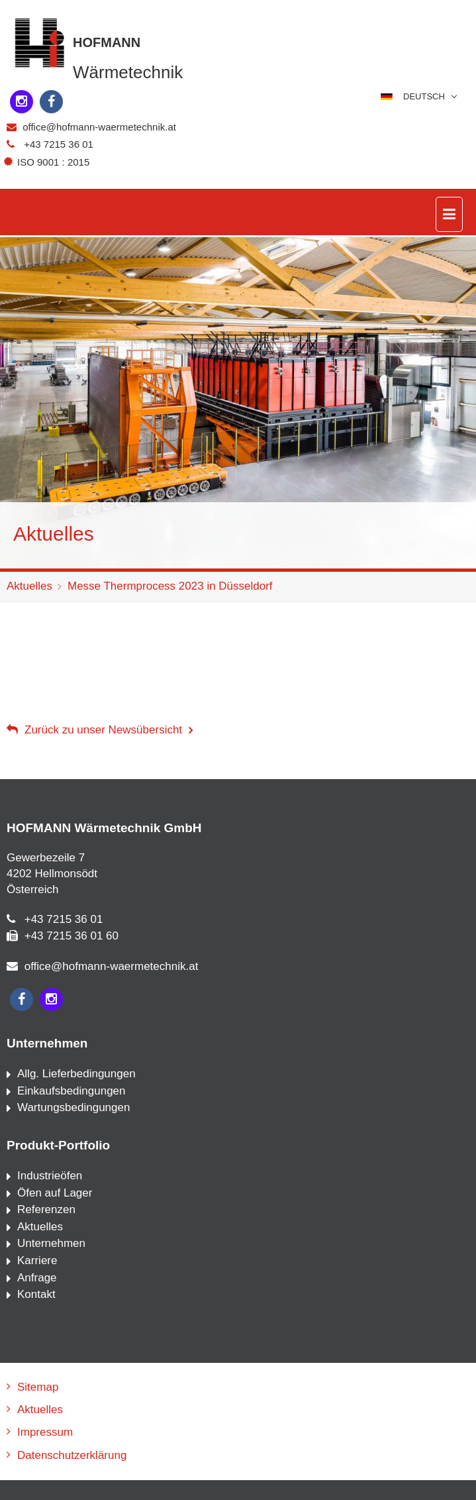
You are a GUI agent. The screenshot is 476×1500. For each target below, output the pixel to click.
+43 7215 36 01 (58, 144)
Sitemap (37, 1387)
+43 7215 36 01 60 (71, 936)
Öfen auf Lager (54, 1193)
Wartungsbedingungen (73, 1107)
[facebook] (51, 101)
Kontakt (36, 1294)
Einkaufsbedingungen (71, 1091)
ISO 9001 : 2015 (49, 162)
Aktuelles (29, 586)
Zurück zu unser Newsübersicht (103, 729)
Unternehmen (51, 1243)
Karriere (37, 1260)
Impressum (45, 1432)
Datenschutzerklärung (71, 1455)
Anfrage (37, 1277)
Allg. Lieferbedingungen (76, 1073)
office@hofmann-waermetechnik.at (99, 127)
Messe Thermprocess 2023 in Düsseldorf (170, 586)
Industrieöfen (49, 1175)
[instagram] (21, 101)
